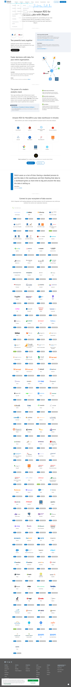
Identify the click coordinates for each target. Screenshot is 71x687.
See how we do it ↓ (15, 50)
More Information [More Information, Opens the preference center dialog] (33, 682)
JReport (29, 79)
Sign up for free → (31, 162)
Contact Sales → (40, 162)
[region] (20, 681)
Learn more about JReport (42, 48)
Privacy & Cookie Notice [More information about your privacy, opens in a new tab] (7, 683)
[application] (68, 684)
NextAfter (20, 187)
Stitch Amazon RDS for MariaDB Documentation (45, 39)
